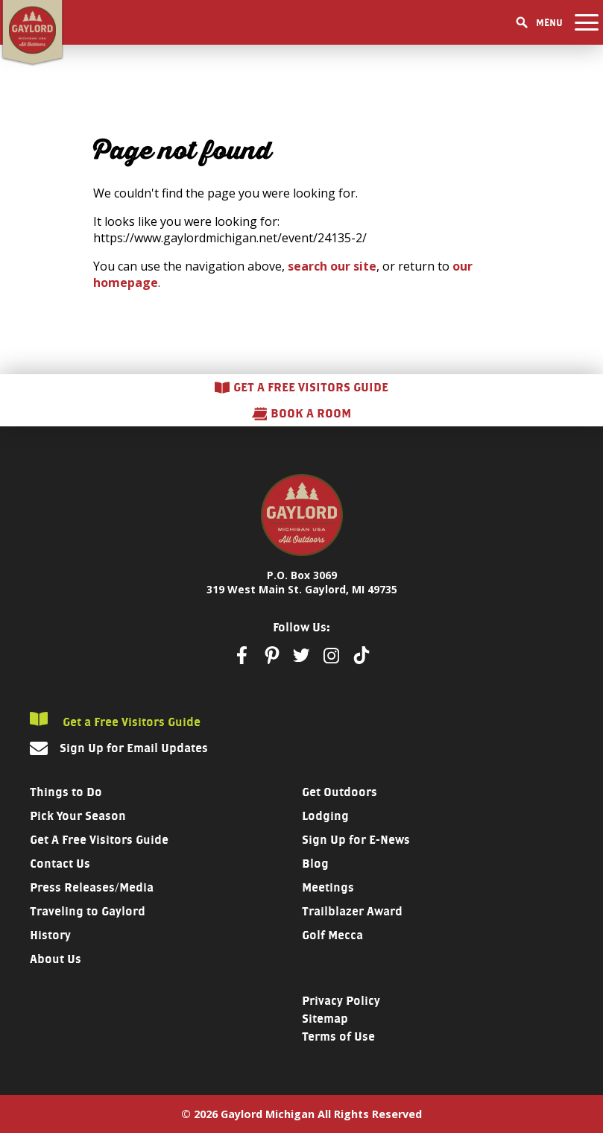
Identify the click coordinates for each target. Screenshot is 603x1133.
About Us (55, 959)
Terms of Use (338, 1036)
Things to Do (66, 792)
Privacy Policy (341, 1001)
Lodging (325, 816)
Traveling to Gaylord (87, 911)
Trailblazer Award (352, 911)
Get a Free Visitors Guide (115, 720)
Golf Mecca (332, 935)
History (50, 935)
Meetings (328, 887)
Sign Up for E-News (356, 840)
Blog (315, 863)
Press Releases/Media (92, 887)
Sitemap (325, 1019)
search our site (332, 266)
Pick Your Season (78, 816)
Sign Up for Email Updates (134, 748)
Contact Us (60, 863)
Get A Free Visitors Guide (99, 840)
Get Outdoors (339, 792)
